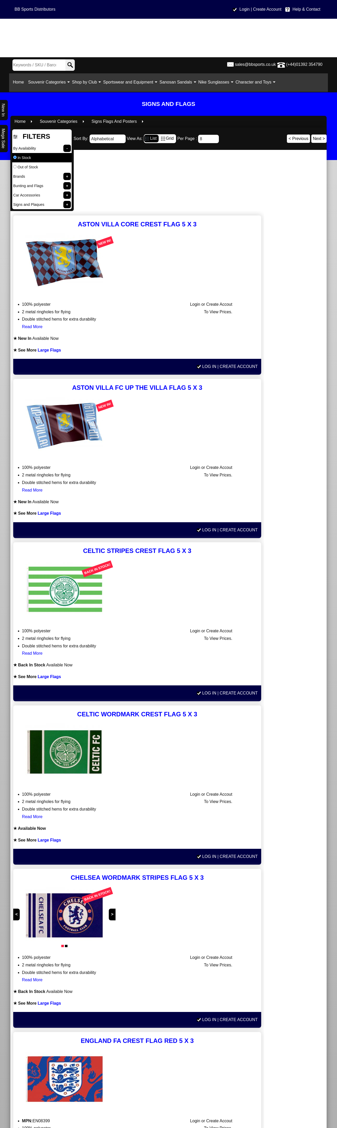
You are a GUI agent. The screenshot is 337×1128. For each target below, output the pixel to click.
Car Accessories (26, 194)
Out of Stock (25, 166)
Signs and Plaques (28, 204)
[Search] (70, 65)
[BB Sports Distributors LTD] (168, 38)
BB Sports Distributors (35, 9)
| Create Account (266, 9)
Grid (167, 137)
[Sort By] (108, 138)
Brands (19, 176)
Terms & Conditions (274, 1055)
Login (244, 9)
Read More (173, 201)
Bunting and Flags (28, 185)
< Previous (298, 138)
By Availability (24, 147)
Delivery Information (273, 1047)
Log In (272, 242)
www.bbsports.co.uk (63, 1035)
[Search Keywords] (34, 65)
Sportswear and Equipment (130, 82)
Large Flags (189, 224)
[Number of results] (208, 138)
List (150, 137)
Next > (319, 138)
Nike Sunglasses (215, 82)
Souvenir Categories (49, 82)
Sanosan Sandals (177, 82)
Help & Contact (306, 9)
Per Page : (198, 138)
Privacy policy (274, 1062)
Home (20, 82)
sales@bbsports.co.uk (255, 64)
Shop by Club (86, 82)
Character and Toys (255, 82)
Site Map (274, 1077)
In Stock (22, 157)
